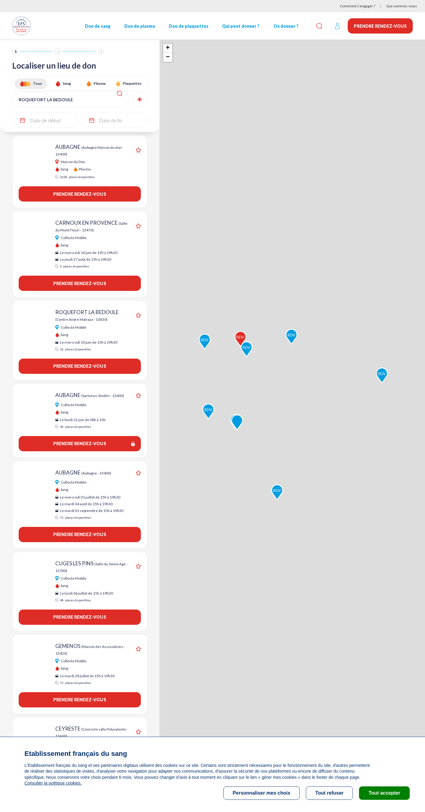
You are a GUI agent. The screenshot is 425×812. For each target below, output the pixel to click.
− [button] (168, 57)
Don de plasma (139, 26)
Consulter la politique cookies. (52, 783)
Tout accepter (384, 793)
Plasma (99, 83)
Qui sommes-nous (401, 6)
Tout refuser (329, 793)
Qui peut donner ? (240, 26)
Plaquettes (132, 83)
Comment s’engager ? (357, 6)
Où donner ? (285, 26)
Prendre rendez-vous (380, 26)
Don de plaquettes (188, 26)
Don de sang (97, 26)
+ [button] (168, 48)
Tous (37, 83)
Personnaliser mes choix (262, 793)
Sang (67, 83)
